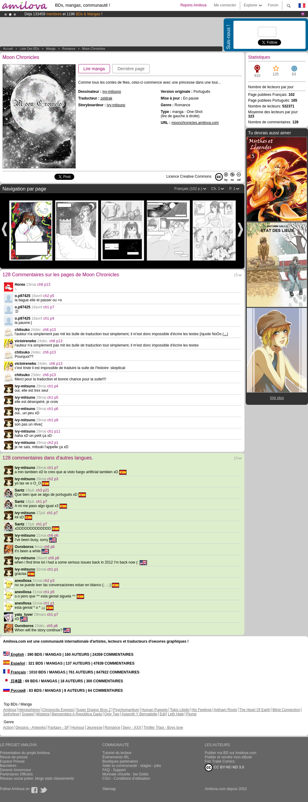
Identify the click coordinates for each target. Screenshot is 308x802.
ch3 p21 (42, 490)
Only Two (111, 714)
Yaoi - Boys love (170, 727)
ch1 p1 (52, 569)
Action (8, 727)
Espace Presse (12, 761)
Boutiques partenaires (120, 761)
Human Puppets (154, 710)
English (13, 654)
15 (236, 275)
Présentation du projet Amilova (25, 753)
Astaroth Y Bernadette (139, 714)
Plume (191, 714)
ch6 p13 (43, 284)
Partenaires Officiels (16, 774)
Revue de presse (14, 757)
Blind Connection (286, 710)
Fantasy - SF (58, 727)
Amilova (9, 710)
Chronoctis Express (58, 710)
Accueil (8, 48)
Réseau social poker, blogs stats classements (37, 778)
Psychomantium (126, 710)
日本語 (12, 681)
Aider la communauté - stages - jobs (131, 766)
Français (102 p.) (188, 189)
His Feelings (202, 710)
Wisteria (42, 714)
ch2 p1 (52, 443)
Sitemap (109, 789)
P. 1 (232, 189)
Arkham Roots (225, 710)
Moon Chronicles (93, 48)
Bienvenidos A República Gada (77, 714)
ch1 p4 (48, 318)
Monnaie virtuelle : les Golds (125, 774)
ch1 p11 (54, 431)
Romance (68, 48)
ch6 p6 (52, 535)
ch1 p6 (52, 409)
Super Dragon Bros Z (93, 710)
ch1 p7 (48, 307)
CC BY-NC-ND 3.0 (224, 767)
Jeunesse (94, 727)
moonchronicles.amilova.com (195, 123)
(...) (225, 334)
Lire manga (94, 68)
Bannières (8, 766)
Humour (77, 727)
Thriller (149, 727)
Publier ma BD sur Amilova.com (230, 753)
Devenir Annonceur (15, 770)
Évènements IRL (116, 757)
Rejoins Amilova (194, 5)
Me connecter (225, 5)
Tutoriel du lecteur (117, 753)
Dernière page (131, 68)
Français (14, 672)
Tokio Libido (179, 710)
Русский (14, 690)
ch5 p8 (53, 558)
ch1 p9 (52, 420)
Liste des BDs (29, 48)
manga (51, 48)
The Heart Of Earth (254, 710)
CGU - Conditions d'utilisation (126, 778)
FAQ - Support (114, 770)
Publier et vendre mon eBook (228, 757)
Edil (163, 714)
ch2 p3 (52, 479)
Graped (28, 714)
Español (14, 663)
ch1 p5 (52, 397)
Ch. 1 (215, 189)
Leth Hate (176, 714)
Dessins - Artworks (31, 727)
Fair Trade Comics (220, 761)
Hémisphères (29, 710)
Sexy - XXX (132, 727)
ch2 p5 (48, 296)
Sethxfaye (11, 714)
